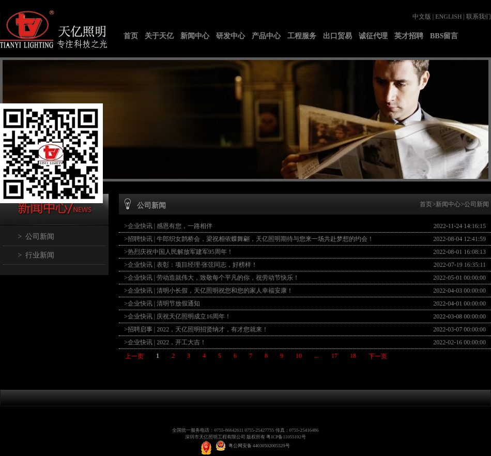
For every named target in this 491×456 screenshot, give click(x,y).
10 (299, 355)
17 (334, 355)
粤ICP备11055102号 (286, 436)
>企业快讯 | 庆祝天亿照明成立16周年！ (177, 316)
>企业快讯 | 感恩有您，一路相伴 (168, 226)
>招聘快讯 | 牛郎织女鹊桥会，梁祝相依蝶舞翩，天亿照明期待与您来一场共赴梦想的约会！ (249, 238)
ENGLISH (448, 16)
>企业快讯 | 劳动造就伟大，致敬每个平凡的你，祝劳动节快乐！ (211, 277)
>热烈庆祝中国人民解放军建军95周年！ (178, 251)
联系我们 (478, 16)
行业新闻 (39, 255)
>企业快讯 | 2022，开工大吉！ (165, 342)
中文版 (421, 16)
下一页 (378, 356)
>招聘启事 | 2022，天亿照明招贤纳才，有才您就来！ (196, 329)
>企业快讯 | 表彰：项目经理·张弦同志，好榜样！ (190, 264)
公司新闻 (39, 236)
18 (353, 355)
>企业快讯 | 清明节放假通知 (162, 303)
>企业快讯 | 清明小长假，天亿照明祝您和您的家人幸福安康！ (208, 290)
